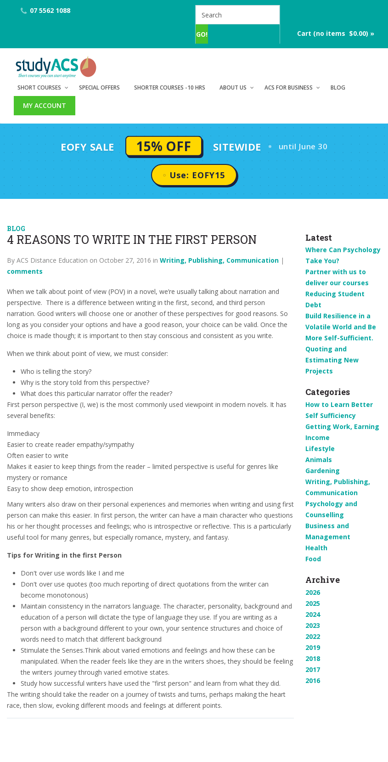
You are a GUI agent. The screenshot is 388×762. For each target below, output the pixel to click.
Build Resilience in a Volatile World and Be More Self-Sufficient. (340, 326)
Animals (318, 459)
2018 (312, 658)
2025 (312, 603)
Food (313, 558)
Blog (338, 87)
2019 (312, 647)
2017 (312, 669)
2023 (312, 625)
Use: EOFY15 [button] (197, 175)
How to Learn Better (339, 404)
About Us (233, 87)
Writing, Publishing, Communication (219, 260)
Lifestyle (320, 448)
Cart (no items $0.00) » (335, 33)
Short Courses (39, 87)
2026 (312, 592)
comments (25, 271)
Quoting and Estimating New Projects (332, 359)
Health (316, 547)
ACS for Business (288, 87)
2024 (312, 614)
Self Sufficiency (330, 415)
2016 (312, 680)
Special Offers (99, 87)
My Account (44, 105)
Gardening (322, 470)
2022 (312, 636)
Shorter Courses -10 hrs (169, 87)
